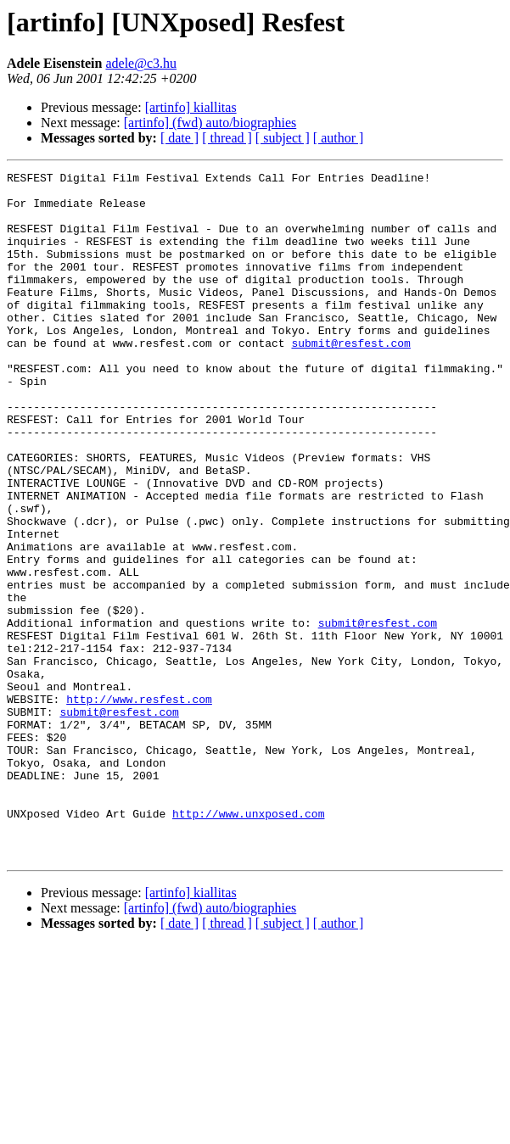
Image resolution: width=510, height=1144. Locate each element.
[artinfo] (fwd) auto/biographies (210, 122)
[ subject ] (282, 138)
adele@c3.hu (141, 63)
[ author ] (338, 138)
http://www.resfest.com (139, 805)
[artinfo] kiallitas (191, 107)
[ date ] (179, 138)
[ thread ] (227, 138)
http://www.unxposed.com (248, 943)
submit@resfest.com (350, 378)
